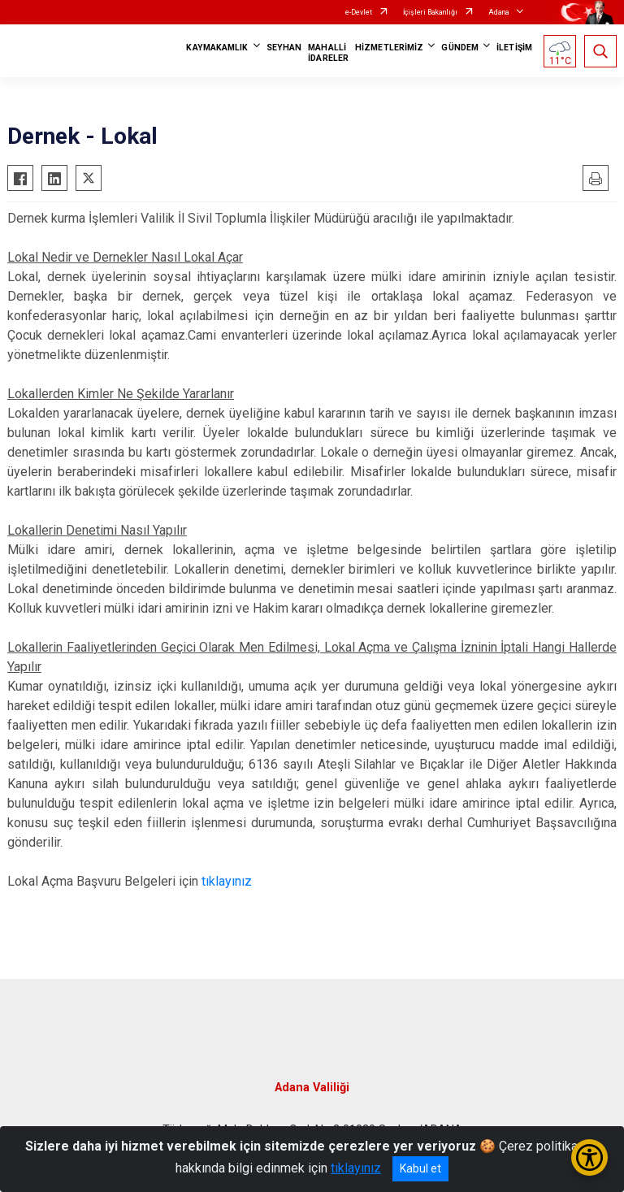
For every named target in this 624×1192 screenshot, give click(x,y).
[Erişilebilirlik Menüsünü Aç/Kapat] (589, 1157)
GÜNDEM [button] (460, 47)
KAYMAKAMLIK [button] (217, 47)
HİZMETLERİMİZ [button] (389, 47)
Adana (498, 12)
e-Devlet (358, 12)
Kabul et (420, 1168)
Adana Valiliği (312, 1087)
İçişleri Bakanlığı (430, 12)
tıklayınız (227, 881)
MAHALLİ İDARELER (328, 52)
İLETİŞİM (514, 47)
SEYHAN (284, 47)
